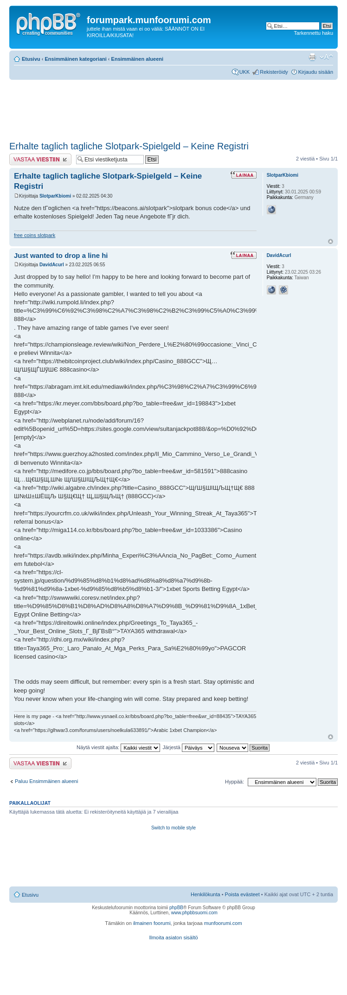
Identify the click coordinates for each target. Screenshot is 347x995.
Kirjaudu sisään (315, 72)
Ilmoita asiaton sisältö (173, 937)
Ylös (330, 241)
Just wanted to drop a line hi (61, 255)
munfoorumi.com (223, 923)
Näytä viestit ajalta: (118, 747)
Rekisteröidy (274, 72)
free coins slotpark (34, 235)
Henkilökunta (205, 894)
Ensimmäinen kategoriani (76, 59)
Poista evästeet (242, 894)
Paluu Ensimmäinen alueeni (46, 781)
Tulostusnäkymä (312, 57)
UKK (244, 72)
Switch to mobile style (173, 827)
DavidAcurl (51, 264)
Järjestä (188, 747)
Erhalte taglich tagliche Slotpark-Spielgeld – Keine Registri (129, 146)
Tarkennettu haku (313, 33)
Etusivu (31, 59)
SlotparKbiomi (55, 196)
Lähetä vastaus (40, 159)
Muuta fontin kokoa (326, 57)
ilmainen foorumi (152, 923)
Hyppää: (234, 781)
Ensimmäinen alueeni (137, 59)
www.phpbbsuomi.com (194, 912)
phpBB (176, 907)
